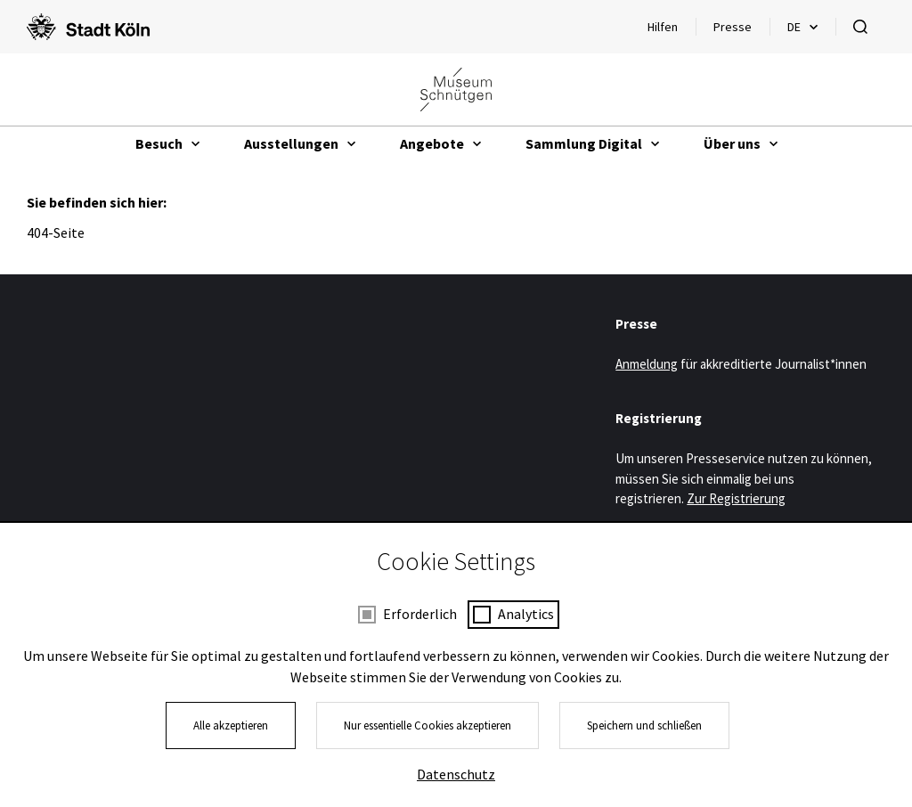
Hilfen (671, 31)
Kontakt (609, 745)
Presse (732, 27)
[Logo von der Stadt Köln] (88, 26)
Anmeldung (646, 363)
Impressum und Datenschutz (365, 745)
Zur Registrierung (736, 498)
